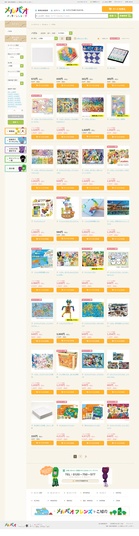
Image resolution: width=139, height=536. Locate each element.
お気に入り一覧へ (82, 38)
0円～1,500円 (12, 92)
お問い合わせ (129, 2)
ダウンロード (118, 2)
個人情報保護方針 (103, 523)
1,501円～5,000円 (13, 94)
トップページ (35, 24)
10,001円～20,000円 (14, 98)
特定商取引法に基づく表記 (116, 523)
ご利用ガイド (94, 2)
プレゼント (45, 24)
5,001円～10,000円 (14, 96)
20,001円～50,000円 (14, 100)
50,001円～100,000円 (14, 102)
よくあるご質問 (107, 2)
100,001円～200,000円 (15, 104)
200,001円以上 (12, 106)
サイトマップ (129, 523)
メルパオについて (82, 2)
